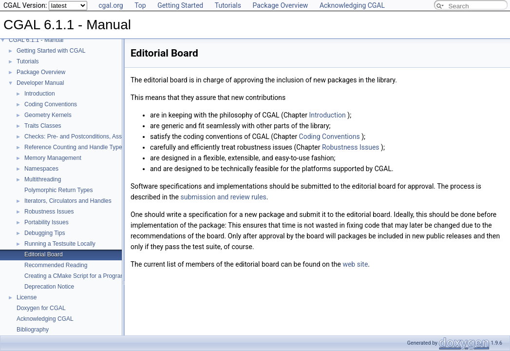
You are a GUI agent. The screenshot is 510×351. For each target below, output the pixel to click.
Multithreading (42, 179)
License (27, 297)
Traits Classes (42, 125)
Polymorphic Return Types (58, 190)
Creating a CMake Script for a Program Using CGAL (91, 276)
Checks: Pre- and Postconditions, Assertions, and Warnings (101, 136)
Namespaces (41, 168)
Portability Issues (46, 222)
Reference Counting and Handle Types (74, 147)
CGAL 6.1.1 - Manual (36, 40)
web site (355, 264)
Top (140, 5)
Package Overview (280, 5)
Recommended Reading (55, 265)
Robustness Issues (49, 211)
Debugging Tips (44, 233)
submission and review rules (223, 197)
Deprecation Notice (49, 286)
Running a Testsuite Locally (59, 243)
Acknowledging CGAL (352, 5)
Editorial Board (43, 254)
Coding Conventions (50, 104)
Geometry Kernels (48, 115)
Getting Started (180, 5)
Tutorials (228, 5)
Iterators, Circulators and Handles (68, 200)
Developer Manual (40, 82)
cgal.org (110, 5)
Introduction (39, 93)
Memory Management (52, 158)
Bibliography (33, 329)
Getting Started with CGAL (51, 50)
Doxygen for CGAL (41, 308)
